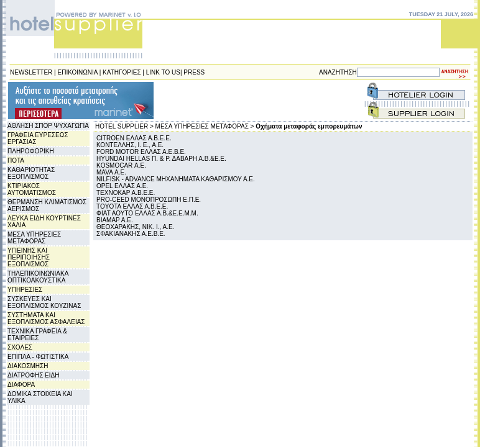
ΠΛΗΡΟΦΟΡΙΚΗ (30, 151)
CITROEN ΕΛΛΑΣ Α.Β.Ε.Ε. (134, 138)
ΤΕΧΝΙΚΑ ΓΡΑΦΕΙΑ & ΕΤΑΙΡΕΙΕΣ (37, 334)
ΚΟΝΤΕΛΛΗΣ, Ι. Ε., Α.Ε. (130, 145)
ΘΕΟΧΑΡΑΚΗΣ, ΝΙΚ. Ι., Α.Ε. (135, 227)
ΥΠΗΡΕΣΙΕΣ (24, 289)
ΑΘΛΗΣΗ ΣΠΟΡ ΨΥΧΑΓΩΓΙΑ (48, 125)
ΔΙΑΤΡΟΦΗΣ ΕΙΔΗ (33, 375)
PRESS (194, 72)
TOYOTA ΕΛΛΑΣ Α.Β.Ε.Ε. (132, 206)
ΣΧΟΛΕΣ (19, 347)
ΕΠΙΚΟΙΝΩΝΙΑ (78, 72)
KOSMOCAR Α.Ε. (121, 165)
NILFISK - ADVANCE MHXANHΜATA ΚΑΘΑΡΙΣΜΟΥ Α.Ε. (175, 179)
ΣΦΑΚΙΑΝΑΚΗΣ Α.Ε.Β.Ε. (130, 233)
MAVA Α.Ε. (111, 172)
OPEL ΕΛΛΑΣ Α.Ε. (122, 186)
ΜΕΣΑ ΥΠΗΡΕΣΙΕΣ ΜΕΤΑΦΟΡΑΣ (34, 238)
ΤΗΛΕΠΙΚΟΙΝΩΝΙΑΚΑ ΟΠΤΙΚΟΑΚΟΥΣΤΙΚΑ (37, 277)
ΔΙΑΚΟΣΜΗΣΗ (27, 366)
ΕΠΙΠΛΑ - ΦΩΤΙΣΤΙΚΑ (37, 356)
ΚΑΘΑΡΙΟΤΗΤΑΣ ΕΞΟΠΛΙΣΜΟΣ (31, 173)
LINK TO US (163, 72)
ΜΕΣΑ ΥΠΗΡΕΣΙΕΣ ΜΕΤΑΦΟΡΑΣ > (204, 126)
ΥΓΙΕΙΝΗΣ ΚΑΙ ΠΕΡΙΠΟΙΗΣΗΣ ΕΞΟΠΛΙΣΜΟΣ (28, 257)
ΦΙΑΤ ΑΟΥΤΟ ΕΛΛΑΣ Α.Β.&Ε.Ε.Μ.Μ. (147, 213)
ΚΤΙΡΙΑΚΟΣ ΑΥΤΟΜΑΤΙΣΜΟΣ (31, 189)
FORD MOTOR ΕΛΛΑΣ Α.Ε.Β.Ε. (141, 151)
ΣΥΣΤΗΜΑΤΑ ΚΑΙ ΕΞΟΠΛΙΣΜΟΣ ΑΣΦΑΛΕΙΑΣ (46, 318)
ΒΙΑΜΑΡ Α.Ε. (114, 220)
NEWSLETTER (31, 72)
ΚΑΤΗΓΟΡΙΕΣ (122, 72)
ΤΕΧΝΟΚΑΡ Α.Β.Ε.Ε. (125, 192)
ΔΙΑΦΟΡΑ (21, 384)
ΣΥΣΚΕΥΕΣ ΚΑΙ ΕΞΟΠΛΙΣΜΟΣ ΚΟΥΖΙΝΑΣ (44, 302)
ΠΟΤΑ (15, 160)
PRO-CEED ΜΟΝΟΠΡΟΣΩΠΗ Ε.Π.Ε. (148, 199)
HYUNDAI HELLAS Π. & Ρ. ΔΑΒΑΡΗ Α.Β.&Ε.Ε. (161, 158)
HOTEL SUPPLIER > (124, 126)
